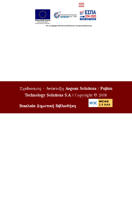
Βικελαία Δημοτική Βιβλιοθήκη (47, 106)
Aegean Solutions (80, 88)
